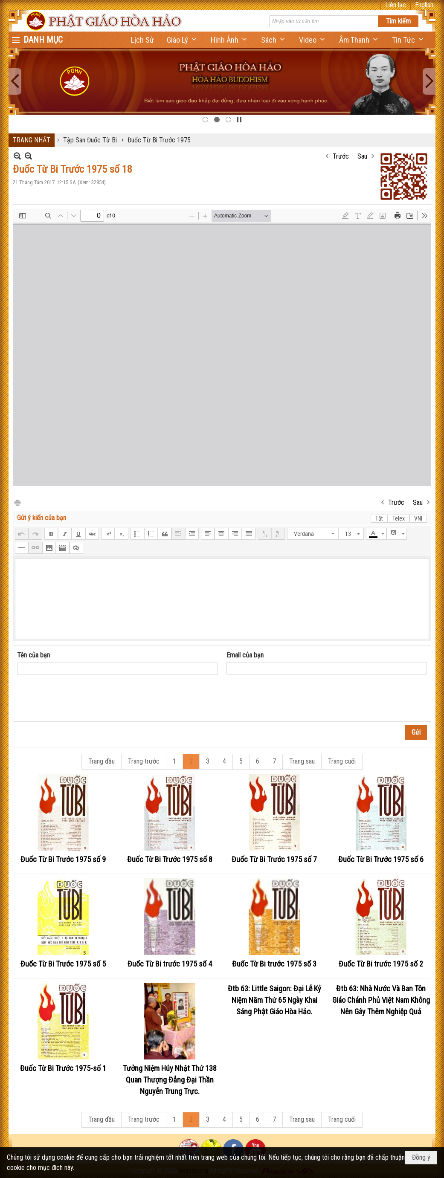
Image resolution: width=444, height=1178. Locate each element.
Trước (341, 156)
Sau (362, 156)
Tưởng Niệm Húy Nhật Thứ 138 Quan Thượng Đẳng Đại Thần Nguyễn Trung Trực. (170, 1080)
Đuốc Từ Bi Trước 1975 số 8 (169, 859)
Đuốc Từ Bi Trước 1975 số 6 (381, 859)
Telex (398, 518)
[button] (182, 40)
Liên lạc (395, 5)
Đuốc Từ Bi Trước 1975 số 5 (63, 963)
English (424, 5)
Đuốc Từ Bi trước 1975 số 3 (274, 963)
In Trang (17, 502)
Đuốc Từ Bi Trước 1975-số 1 (63, 1068)
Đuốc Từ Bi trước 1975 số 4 (170, 963)
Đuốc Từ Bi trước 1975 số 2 (381, 963)
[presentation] (82, 700)
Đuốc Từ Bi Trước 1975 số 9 (63, 859)
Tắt (379, 518)
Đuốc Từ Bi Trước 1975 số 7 (274, 859)
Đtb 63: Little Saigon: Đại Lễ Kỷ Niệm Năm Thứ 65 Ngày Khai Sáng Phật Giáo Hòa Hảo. (274, 1000)
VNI (418, 518)
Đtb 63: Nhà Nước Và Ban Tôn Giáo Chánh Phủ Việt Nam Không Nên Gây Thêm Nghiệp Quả (381, 1000)
